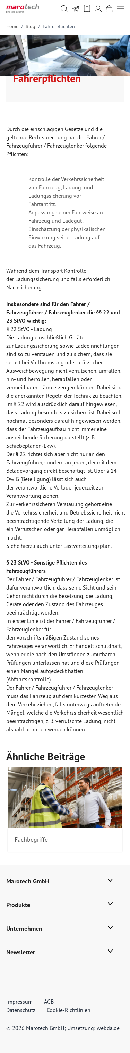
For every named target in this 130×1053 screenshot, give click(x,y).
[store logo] (22, 8)
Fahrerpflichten (59, 26)
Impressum (19, 1001)
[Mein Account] (98, 8)
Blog (30, 26)
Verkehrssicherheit (82, 178)
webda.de (108, 1028)
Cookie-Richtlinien (68, 1009)
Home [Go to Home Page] (12, 26)
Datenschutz (20, 1009)
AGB (49, 1001)
